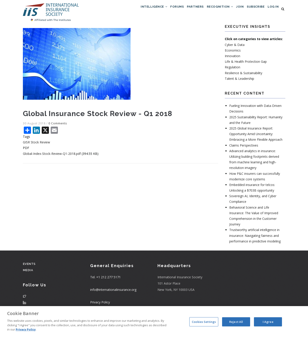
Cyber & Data (235, 46)
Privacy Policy (100, 304)
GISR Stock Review (36, 144)
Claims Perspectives (243, 147)
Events (29, 265)
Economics (233, 52)
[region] (154, 321)
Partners (181, 9)
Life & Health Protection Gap (246, 63)
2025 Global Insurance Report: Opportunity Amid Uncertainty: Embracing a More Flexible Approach (255, 135)
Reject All (236, 322)
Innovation (232, 57)
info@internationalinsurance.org (113, 291)
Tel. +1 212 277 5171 (105, 279)
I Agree (268, 322)
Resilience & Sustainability (243, 74)
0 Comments (57, 125)
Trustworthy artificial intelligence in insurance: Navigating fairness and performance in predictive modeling (255, 237)
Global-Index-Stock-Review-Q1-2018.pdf (52, 155)
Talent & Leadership (239, 80)
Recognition (209, 9)
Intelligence (134, 9)
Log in (272, 9)
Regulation (232, 69)
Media (28, 271)
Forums (160, 9)
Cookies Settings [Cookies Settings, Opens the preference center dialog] (204, 322)
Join (233, 9)
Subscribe (251, 9)
